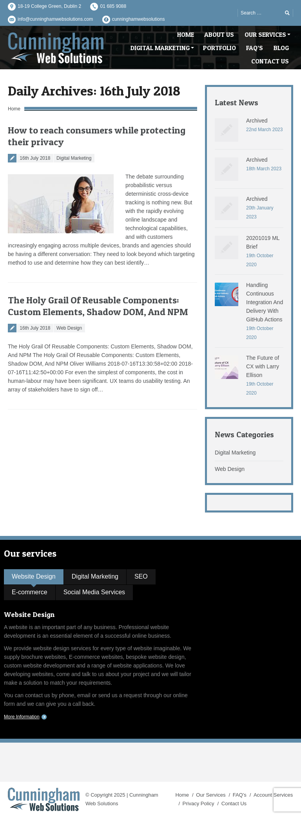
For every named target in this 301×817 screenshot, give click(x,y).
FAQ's (240, 795)
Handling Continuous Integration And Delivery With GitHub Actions (264, 302)
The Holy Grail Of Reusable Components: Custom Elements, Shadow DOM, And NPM (98, 305)
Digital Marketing (73, 158)
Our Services (210, 795)
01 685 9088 (113, 6)
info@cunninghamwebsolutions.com (55, 19)
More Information (22, 717)
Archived (256, 120)
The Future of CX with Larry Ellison (262, 366)
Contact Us (234, 803)
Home (14, 109)
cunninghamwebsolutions (138, 19)
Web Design (69, 328)
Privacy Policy (198, 803)
